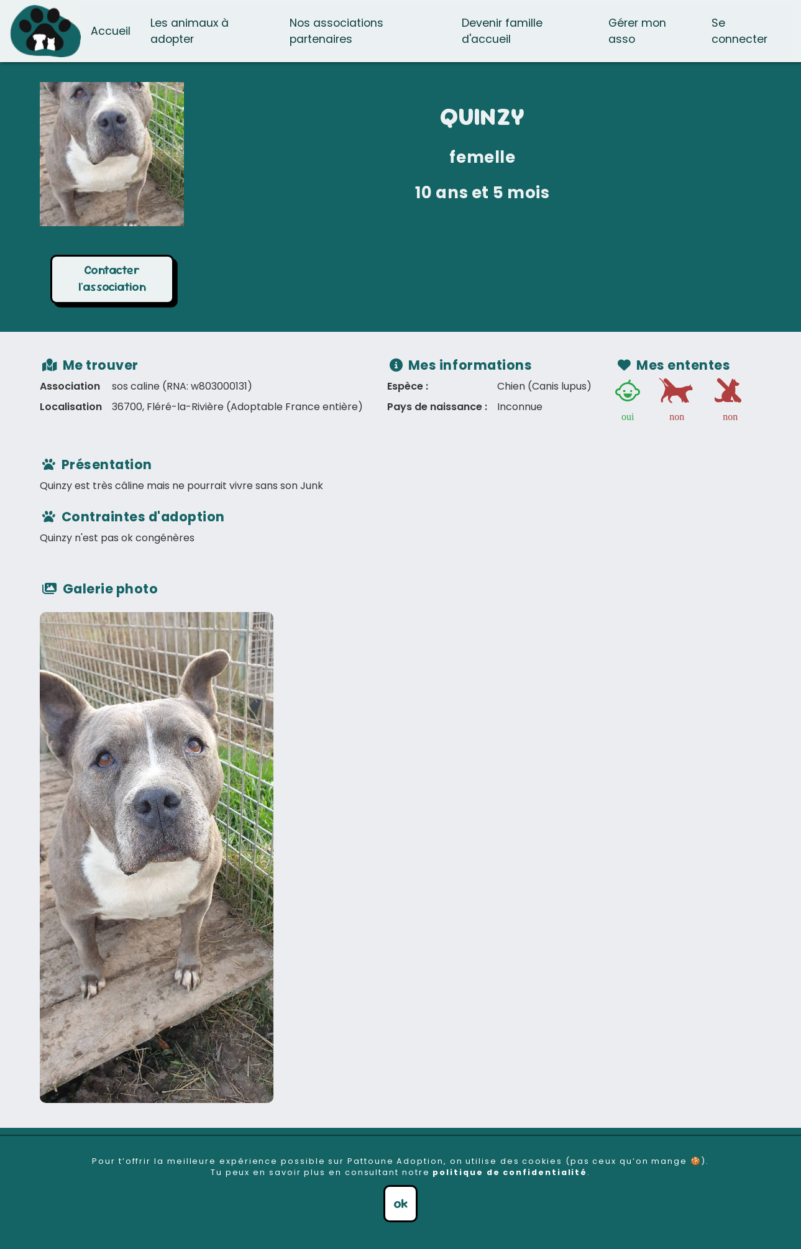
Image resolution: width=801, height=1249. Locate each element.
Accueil (110, 31)
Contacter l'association (112, 278)
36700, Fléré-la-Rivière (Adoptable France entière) (237, 407)
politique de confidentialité (510, 1172)
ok (400, 1203)
